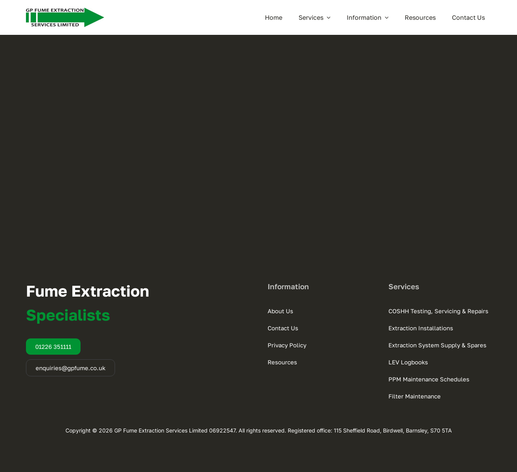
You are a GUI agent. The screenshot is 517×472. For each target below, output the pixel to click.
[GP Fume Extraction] (65, 11)
